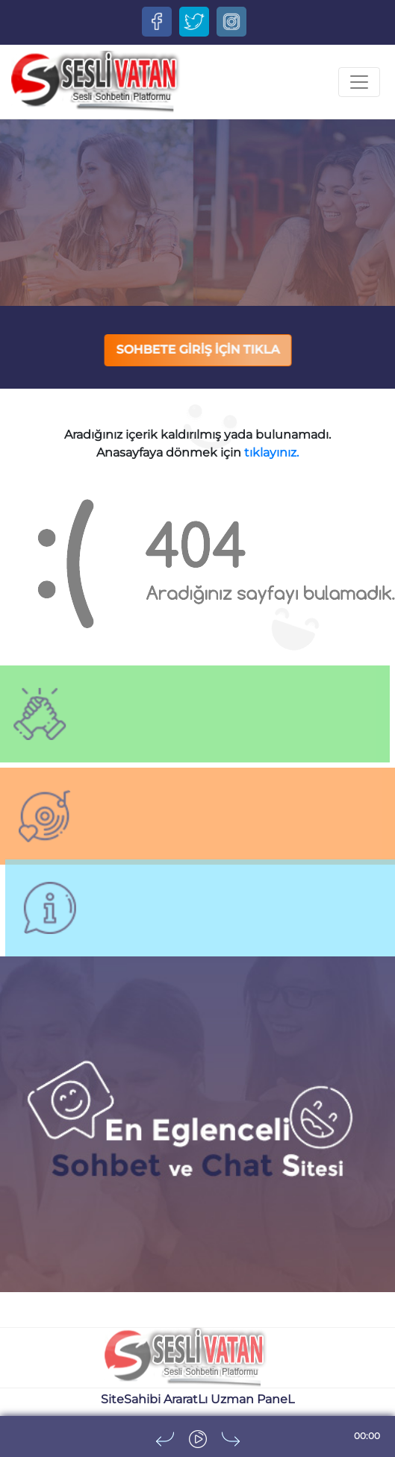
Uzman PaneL (252, 1399)
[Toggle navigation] (359, 82)
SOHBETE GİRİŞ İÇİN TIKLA (198, 349)
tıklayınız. (271, 452)
